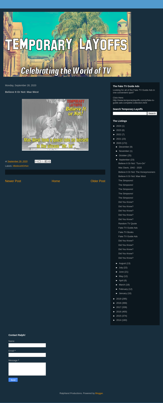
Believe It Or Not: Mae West (132, 176)
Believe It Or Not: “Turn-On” (131, 163)
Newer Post (13, 181)
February (124, 289)
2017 (119, 307)
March (122, 284)
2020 (119, 143)
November (124, 151)
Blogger (99, 393)
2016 (119, 311)
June (121, 272)
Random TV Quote (127, 223)
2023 (119, 130)
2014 (119, 320)
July (121, 267)
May (121, 276)
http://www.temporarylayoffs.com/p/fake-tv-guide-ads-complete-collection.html (134, 101)
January (123, 293)
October (123, 155)
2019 (119, 298)
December (124, 147)
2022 (119, 134)
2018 (119, 303)
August (122, 263)
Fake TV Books (125, 232)
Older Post (98, 181)
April (121, 280)
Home (56, 181)
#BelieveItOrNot (21, 166)
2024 (119, 126)
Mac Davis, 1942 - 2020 (130, 167)
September (124, 159)
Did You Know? (125, 202)
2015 (119, 316)
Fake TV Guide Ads (128, 227)
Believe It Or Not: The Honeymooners (136, 172)
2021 (119, 139)
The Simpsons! (125, 180)
